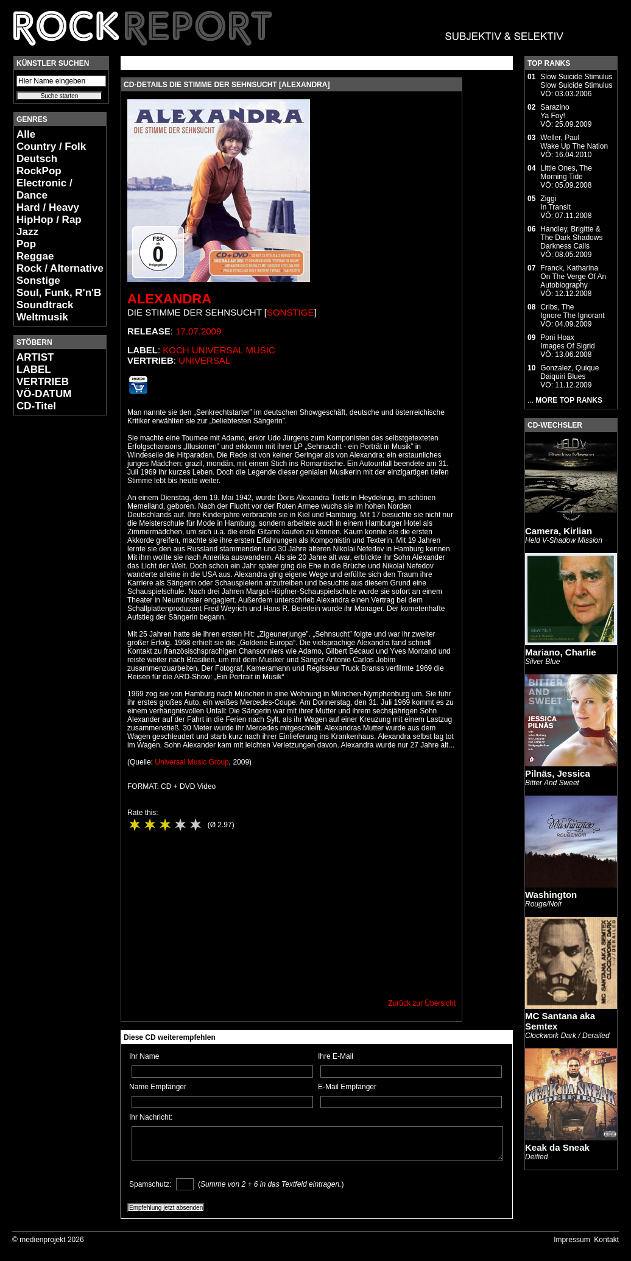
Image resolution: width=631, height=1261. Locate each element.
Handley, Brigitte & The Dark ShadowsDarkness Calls (571, 237)
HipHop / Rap (49, 219)
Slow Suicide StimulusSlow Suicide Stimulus (576, 81)
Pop (26, 244)
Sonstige (38, 280)
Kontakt (606, 1239)
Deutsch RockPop (39, 165)
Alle (25, 134)
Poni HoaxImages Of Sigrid (567, 341)
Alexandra (169, 298)
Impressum (572, 1239)
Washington (551, 894)
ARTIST (35, 357)
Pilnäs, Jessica (557, 773)
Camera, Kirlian (558, 531)
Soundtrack (45, 305)
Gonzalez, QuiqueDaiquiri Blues (569, 372)
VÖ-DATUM (43, 394)
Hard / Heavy (47, 207)
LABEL (33, 369)
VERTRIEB (42, 381)
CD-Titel (36, 406)
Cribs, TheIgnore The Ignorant (572, 311)
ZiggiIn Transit (555, 202)
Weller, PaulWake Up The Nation (574, 141)
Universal (204, 360)
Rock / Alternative (60, 268)
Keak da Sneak (557, 1147)
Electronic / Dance (44, 189)
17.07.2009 (198, 331)
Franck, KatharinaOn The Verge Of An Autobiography (573, 276)
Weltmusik (42, 317)
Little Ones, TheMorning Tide (566, 172)
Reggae (35, 256)
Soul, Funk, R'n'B (58, 292)
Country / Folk (51, 146)
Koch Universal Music (219, 350)
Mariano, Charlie (560, 652)
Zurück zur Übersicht (422, 1003)
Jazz (27, 232)
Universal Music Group (191, 762)
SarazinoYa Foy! (554, 111)
